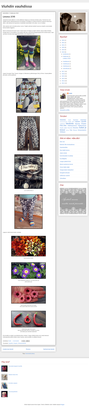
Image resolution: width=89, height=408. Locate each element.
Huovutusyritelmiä (12, 391)
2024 (63, 40)
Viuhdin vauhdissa (16, 6)
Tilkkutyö (75, 130)
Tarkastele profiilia (64, 110)
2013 (63, 80)
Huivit (69, 120)
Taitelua (67, 130)
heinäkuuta (66, 61)
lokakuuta (66, 56)
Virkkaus (62, 132)
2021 (63, 45)
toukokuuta (66, 63)
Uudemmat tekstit (8, 349)
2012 (63, 83)
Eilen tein (62, 141)
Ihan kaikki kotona (64, 150)
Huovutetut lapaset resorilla (15, 366)
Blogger (62, 404)
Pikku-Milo (63, 125)
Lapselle (11, 343)
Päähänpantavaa (72, 125)
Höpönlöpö (83, 120)
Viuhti (70, 93)
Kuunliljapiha (63, 158)
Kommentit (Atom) (30, 353)
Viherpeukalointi (22, 343)
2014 (63, 78)
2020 (63, 47)
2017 (63, 71)
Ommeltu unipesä (12, 383)
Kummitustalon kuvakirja (66, 155)
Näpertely (77, 123)
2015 (63, 76)
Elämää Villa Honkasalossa (67, 144)
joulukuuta (66, 54)
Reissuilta (70, 127)
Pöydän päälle (63, 127)
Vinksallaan (63, 178)
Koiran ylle (71, 121)
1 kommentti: (16, 341)
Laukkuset (62, 123)
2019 (63, 49)
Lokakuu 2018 (9, 16)
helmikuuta (66, 66)
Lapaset (77, 121)
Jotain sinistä (63, 153)
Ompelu (15, 343)
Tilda (71, 130)
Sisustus (75, 128)
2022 (63, 42)
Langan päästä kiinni (65, 161)
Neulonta (70, 123)
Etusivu (28, 349)
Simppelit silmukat (65, 172)
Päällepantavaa (82, 125)
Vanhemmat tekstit (48, 349)
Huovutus (75, 120)
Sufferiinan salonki (65, 175)
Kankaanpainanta (63, 121)
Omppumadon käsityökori (67, 170)
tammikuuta (66, 68)
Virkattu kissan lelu (13, 374)
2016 (63, 73)
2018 (63, 52)
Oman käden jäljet (65, 167)
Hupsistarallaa (63, 147)
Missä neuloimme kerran (66, 164)
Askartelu (63, 120)
